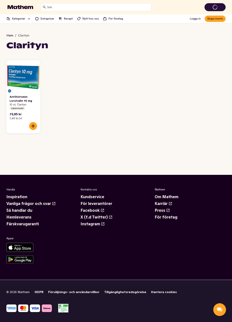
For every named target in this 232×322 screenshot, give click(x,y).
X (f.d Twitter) (97, 217)
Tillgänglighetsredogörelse (125, 292)
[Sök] (44, 7)
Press (162, 210)
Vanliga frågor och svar (31, 203)
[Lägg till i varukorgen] (33, 126)
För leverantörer (96, 203)
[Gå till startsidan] (20, 7)
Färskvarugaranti (22, 223)
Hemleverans (18, 217)
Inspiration (16, 196)
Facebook (92, 210)
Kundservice (92, 196)
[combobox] (98, 7)
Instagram (93, 223)
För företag (166, 217)
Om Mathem (166, 196)
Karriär (163, 203)
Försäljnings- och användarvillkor (73, 292)
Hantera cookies (164, 292)
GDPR (38, 292)
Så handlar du (19, 210)
